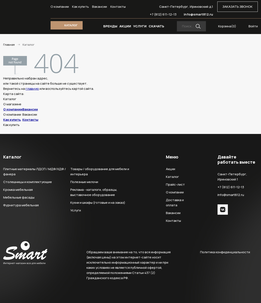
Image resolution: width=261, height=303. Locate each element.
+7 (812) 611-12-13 (163, 14)
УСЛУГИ (140, 26)
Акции (170, 169)
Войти (253, 26)
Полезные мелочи (84, 182)
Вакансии (99, 6)
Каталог (172, 176)
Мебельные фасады (18, 197)
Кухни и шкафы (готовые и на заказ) (97, 202)
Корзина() (227, 26)
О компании (60, 6)
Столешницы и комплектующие (27, 182)
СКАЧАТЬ (156, 26)
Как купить (80, 6)
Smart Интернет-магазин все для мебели (25, 14)
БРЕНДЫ (110, 26)
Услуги (75, 210)
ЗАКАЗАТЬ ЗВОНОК (237, 6)
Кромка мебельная (18, 189)
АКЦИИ (125, 26)
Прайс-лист (175, 184)
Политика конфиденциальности (225, 252)
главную (32, 88)
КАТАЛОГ (70, 25)
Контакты (118, 6)
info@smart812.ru (198, 14)
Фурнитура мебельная (21, 205)
